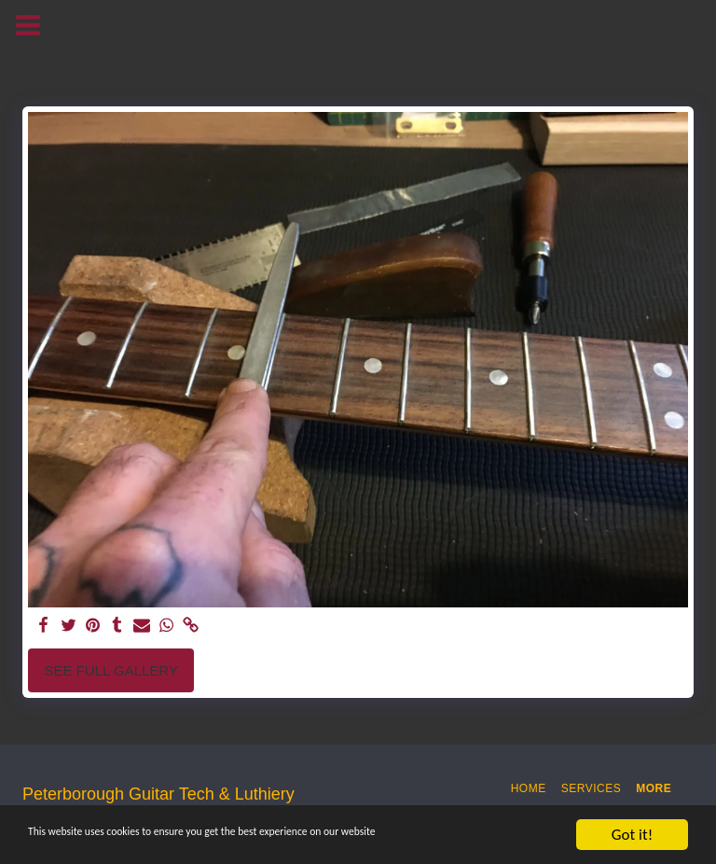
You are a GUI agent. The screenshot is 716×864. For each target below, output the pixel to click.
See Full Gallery (111, 670)
